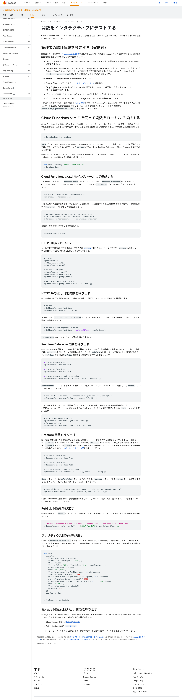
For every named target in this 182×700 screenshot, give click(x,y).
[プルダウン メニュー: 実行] (41, 3)
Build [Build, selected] (32, 15)
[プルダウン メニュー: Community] (98, 3)
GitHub (36, 688)
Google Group (138, 681)
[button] (14, 18)
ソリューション (52, 3)
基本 (11, 15)
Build (26, 3)
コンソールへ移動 (170, 3)
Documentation (11, 10)
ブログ (158, 3)
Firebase (44, 22)
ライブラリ (38, 684)
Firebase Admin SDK (70, 54)
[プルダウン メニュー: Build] (30, 3)
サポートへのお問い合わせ (142, 673)
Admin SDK (79, 103)
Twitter (85, 681)
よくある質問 (137, 688)
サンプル (70, 15)
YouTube (86, 684)
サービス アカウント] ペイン (82, 83)
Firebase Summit (89, 677)
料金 (63, 3)
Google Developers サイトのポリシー (80, 639)
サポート (106, 3)
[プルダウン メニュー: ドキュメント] (82, 3)
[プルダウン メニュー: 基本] (16, 15)
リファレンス (58, 15)
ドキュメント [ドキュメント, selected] (74, 3)
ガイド (36, 673)
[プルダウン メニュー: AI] (25, 15)
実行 (37, 3)
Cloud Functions (32, 10)
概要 (4, 15)
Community (91, 3)
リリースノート (138, 684)
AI (22, 15)
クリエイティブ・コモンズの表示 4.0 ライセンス (86, 637)
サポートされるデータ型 (73, 448)
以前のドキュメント (140, 692)
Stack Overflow (138, 677)
